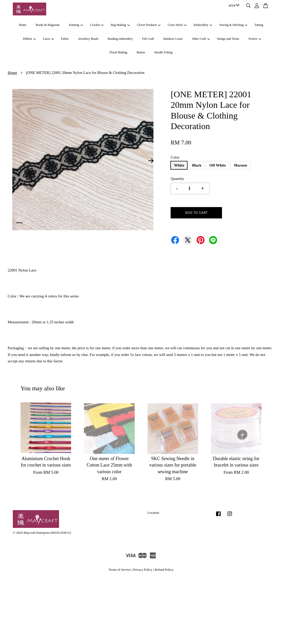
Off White (217, 165)
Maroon (240, 165)
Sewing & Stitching (233, 25)
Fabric (65, 39)
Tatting (259, 25)
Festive (255, 39)
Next (150, 160)
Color (175, 157)
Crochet (96, 25)
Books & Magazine (48, 25)
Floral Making (118, 52)
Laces (48, 39)
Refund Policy (164, 569)
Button (141, 52)
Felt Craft (148, 39)
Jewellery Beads (88, 39)
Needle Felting (163, 52)
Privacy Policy (142, 569)
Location (153, 513)
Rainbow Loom (173, 39)
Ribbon (29, 39)
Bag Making (120, 25)
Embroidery (203, 25)
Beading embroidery (120, 39)
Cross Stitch (177, 25)
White (179, 165)
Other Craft (201, 39)
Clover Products (149, 25)
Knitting (76, 25)
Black (196, 165)
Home (22, 25)
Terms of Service (120, 569)
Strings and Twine (228, 39)
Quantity (177, 179)
